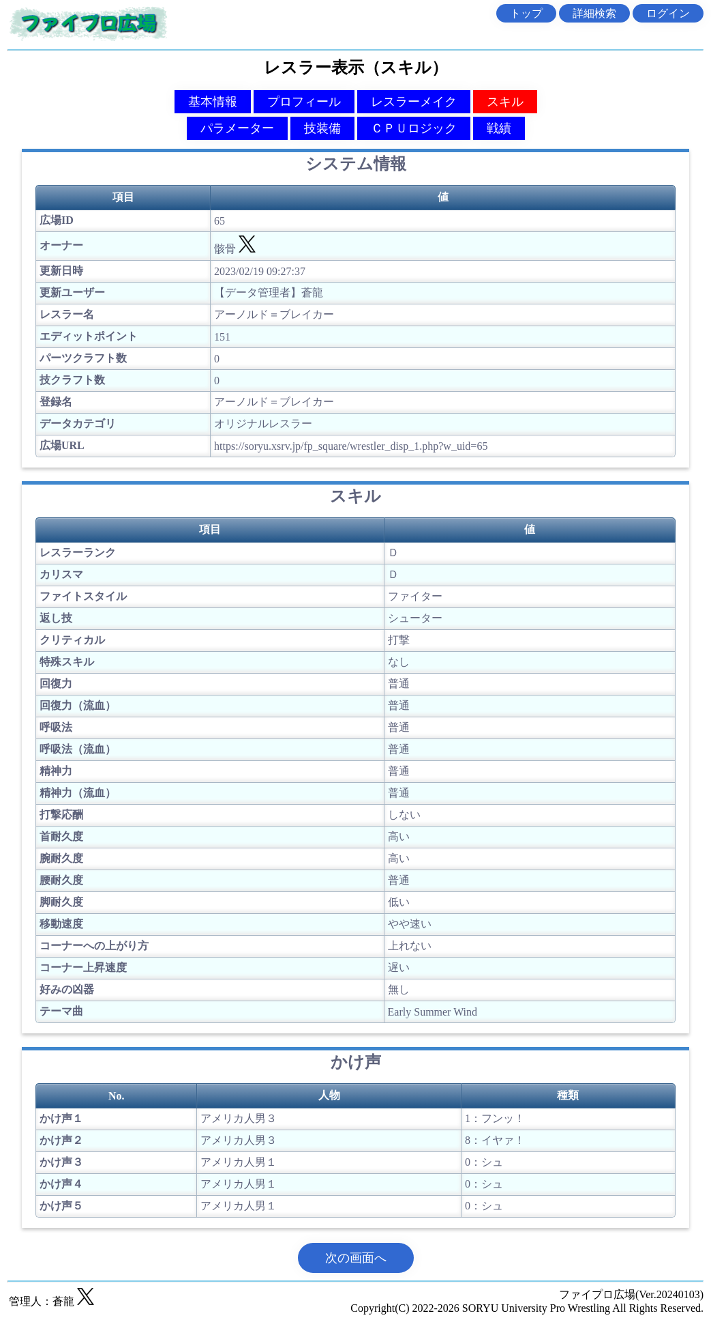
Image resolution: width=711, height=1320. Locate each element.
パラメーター (237, 128)
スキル (505, 102)
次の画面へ (356, 1258)
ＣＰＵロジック (414, 128)
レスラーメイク (414, 102)
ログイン (668, 13)
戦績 (499, 128)
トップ (526, 13)
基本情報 (212, 102)
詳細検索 (594, 13)
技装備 (322, 128)
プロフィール (304, 102)
